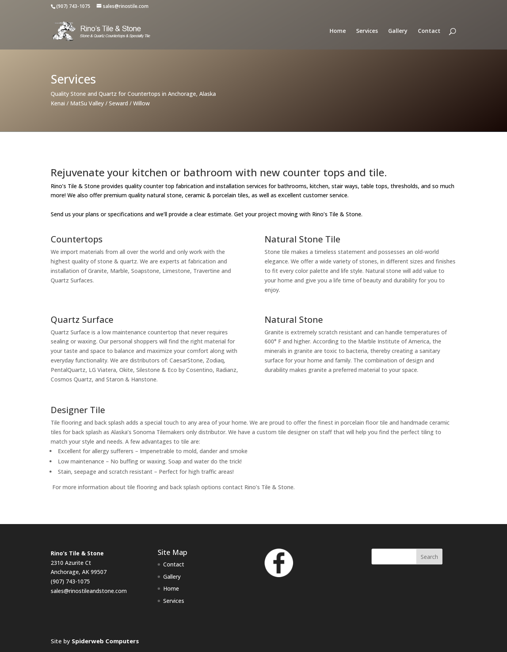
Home (338, 31)
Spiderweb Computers (105, 641)
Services (367, 31)
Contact (429, 31)
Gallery (398, 31)
